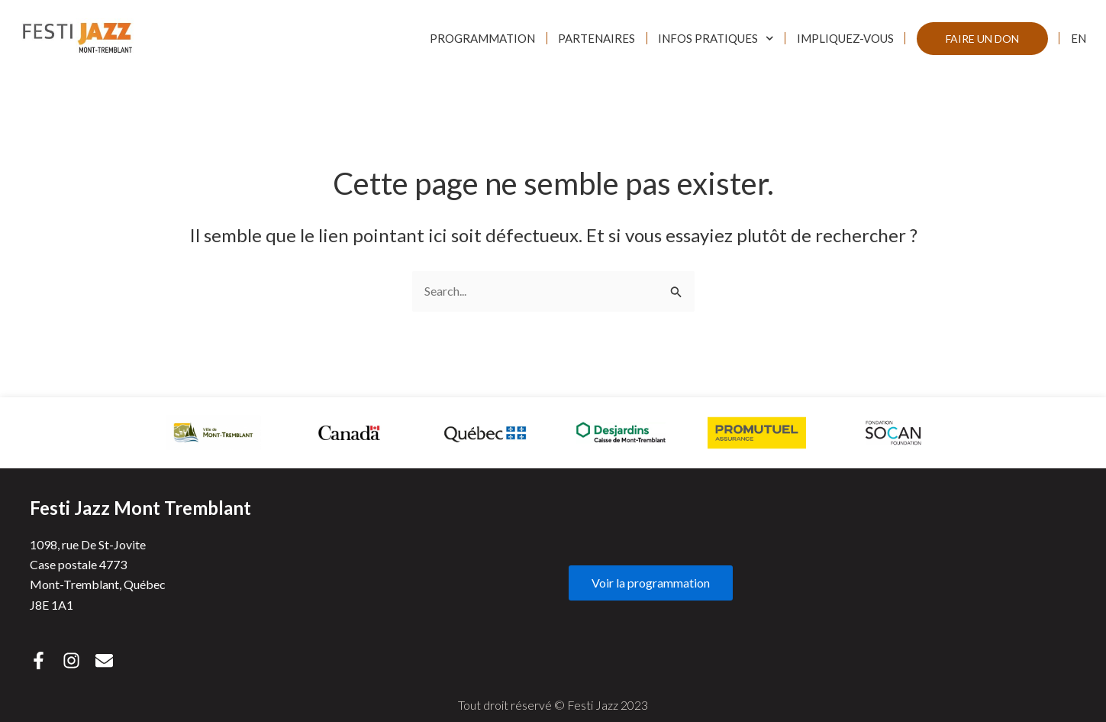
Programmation (482, 38)
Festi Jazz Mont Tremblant (140, 508)
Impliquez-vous (845, 38)
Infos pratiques (716, 38)
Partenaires (596, 38)
